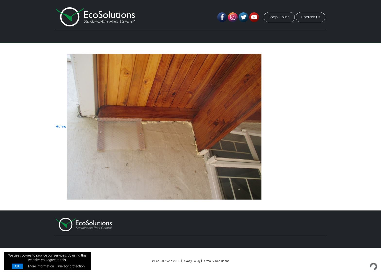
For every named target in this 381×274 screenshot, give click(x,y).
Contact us (310, 17)
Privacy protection (71, 266)
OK (17, 266)
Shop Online (279, 17)
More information (41, 266)
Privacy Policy (191, 261)
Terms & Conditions (216, 261)
